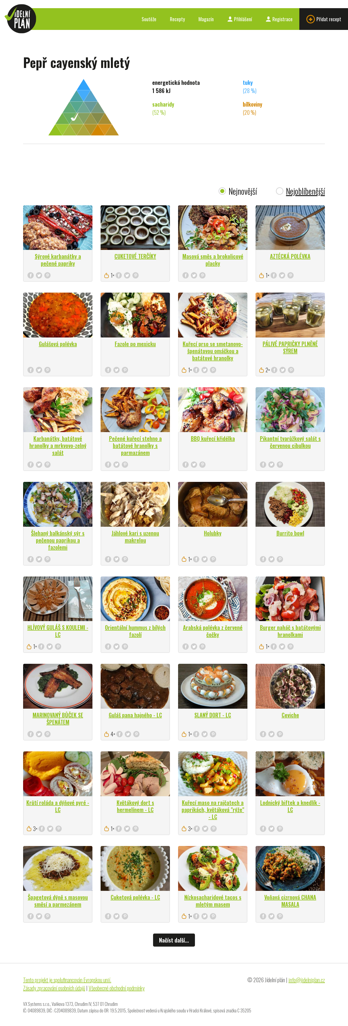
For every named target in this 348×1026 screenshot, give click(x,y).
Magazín (206, 19)
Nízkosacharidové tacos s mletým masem (212, 900)
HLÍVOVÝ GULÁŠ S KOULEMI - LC (57, 630)
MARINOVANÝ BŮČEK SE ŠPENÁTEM (58, 718)
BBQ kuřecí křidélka (213, 438)
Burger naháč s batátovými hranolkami (290, 630)
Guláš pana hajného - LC (135, 715)
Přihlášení (239, 19)
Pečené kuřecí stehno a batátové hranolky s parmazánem (135, 445)
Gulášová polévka (58, 344)
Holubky (213, 533)
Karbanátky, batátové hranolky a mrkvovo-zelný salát (57, 445)
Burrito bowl (290, 533)
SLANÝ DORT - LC (212, 715)
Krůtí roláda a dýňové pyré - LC (57, 806)
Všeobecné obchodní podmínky (117, 988)
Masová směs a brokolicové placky (212, 259)
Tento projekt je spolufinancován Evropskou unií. (67, 980)
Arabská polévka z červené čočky (213, 630)
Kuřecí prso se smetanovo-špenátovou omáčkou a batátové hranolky (213, 351)
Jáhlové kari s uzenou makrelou (135, 536)
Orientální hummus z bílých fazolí (135, 630)
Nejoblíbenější (305, 191)
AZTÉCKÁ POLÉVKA (290, 256)
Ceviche (290, 715)
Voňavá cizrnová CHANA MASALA (290, 900)
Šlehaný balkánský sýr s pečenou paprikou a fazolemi (58, 540)
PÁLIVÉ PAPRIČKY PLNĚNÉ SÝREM (290, 347)
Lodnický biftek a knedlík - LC (290, 806)
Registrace (279, 19)
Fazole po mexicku (135, 344)
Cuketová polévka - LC (135, 897)
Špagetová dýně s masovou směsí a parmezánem (58, 900)
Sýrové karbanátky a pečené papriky (58, 259)
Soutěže (149, 19)
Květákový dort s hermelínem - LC (135, 806)
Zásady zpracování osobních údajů (54, 988)
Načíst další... (174, 940)
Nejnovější (243, 191)
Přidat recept (323, 19)
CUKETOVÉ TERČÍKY (135, 256)
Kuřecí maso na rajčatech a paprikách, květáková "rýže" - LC (213, 809)
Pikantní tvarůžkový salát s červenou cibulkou (290, 442)
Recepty (177, 19)
